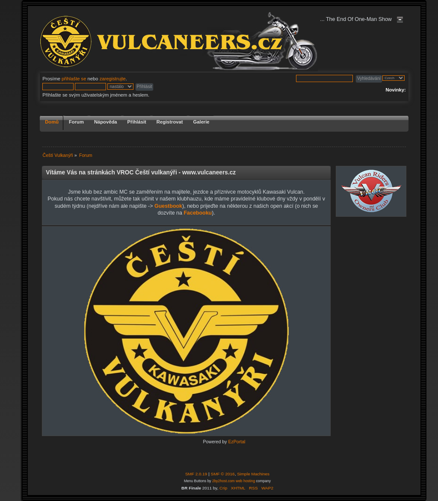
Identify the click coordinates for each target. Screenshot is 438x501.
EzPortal (236, 441)
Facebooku (197, 213)
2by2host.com (223, 481)
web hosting (245, 481)
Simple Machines (253, 474)
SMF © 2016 (223, 474)
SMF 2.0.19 (196, 474)
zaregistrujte (113, 78)
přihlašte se (74, 78)
